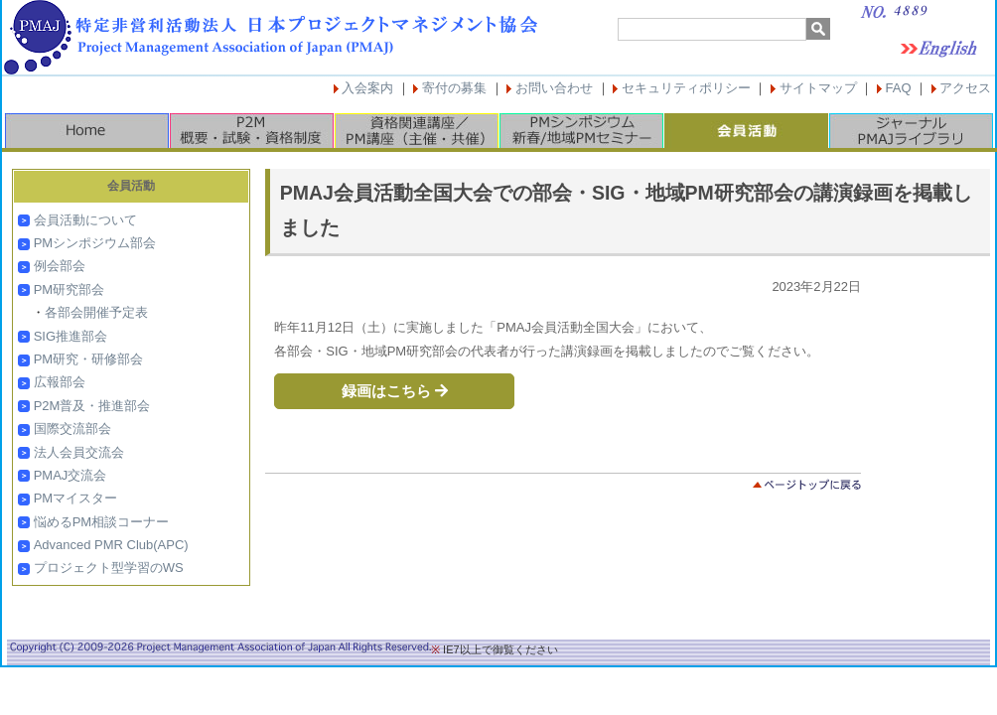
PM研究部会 (69, 289)
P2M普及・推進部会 (92, 405)
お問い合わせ (554, 87)
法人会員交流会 (79, 452)
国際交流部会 (72, 428)
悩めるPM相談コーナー (102, 521)
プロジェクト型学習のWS (109, 567)
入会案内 (367, 87)
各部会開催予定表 (96, 312)
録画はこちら (395, 390)
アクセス (965, 87)
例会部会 (59, 265)
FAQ (899, 87)
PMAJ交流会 (70, 475)
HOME (86, 130)
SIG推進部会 (70, 336)
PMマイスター (76, 498)
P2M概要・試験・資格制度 (251, 130)
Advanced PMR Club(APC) (111, 544)
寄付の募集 (454, 87)
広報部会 (59, 381)
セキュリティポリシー (686, 87)
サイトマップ (818, 87)
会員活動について (85, 220)
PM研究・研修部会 (89, 359)
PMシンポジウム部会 (95, 242)
